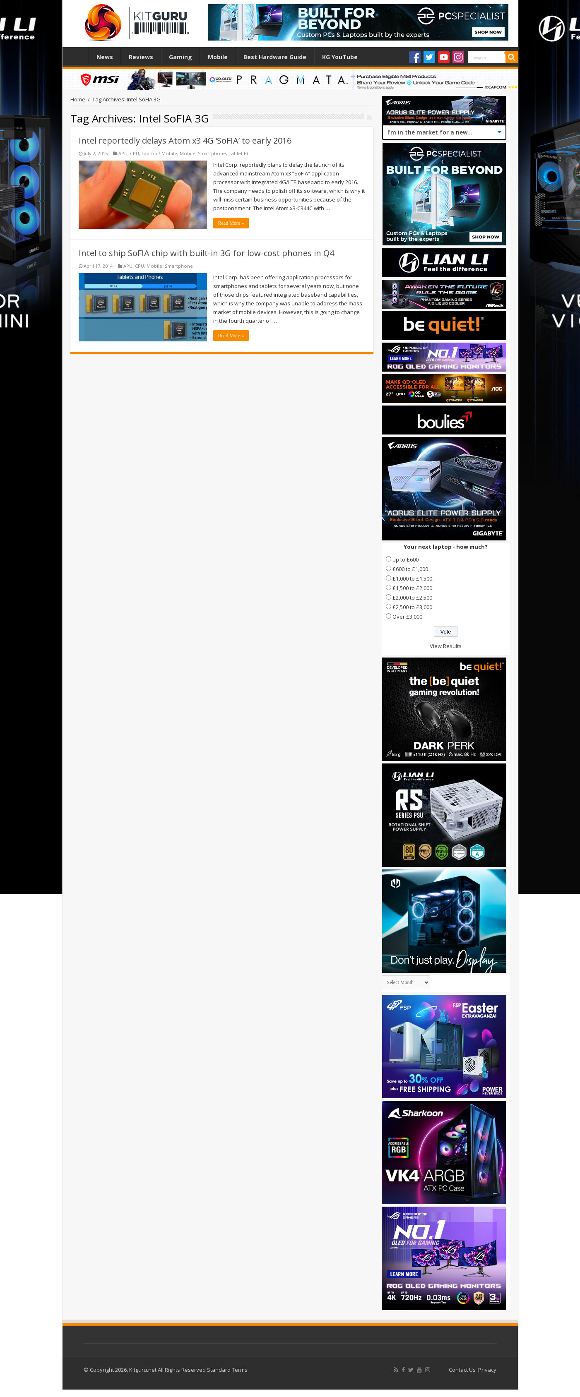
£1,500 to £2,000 (412, 588)
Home (77, 56)
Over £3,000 (407, 616)
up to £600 (405, 559)
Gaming (180, 57)
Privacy (487, 1369)
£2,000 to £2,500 (412, 597)
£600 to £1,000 (410, 569)
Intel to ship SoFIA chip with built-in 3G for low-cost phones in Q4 (206, 253)
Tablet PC (239, 153)
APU (123, 153)
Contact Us (462, 1369)
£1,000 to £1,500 (412, 578)
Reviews (141, 57)
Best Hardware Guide (274, 57)
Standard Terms (227, 1369)
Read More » (231, 223)
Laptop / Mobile (159, 153)
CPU (134, 153)
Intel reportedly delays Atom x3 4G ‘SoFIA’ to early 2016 (185, 140)
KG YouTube (340, 57)
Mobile (218, 57)
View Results (446, 646)
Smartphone (212, 153)
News (104, 57)
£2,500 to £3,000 (412, 607)
